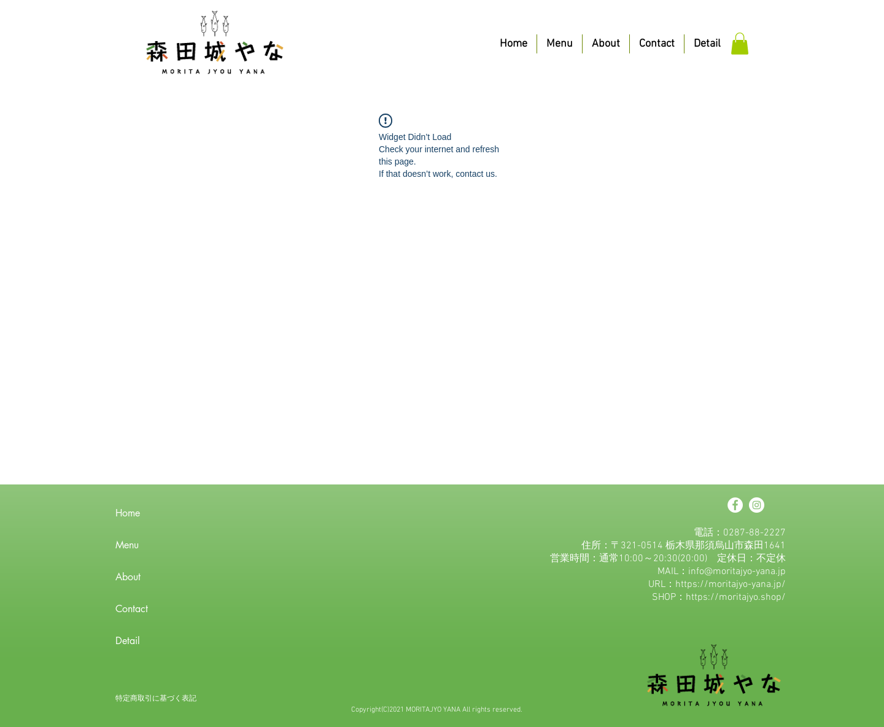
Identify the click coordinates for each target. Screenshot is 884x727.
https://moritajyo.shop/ (736, 597)
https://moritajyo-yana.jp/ (730, 584)
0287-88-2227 (754, 533)
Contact (131, 608)
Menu (127, 544)
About (128, 576)
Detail (127, 640)
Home (127, 513)
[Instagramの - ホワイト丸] (756, 505)
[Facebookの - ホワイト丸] (735, 505)
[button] (740, 44)
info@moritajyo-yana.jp (737, 572)
